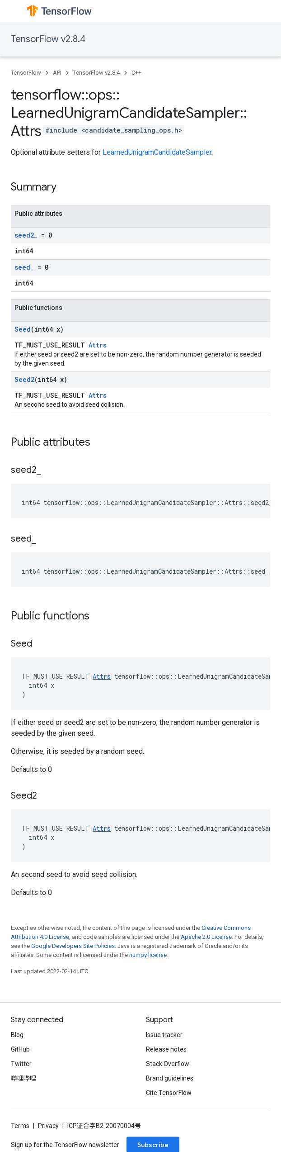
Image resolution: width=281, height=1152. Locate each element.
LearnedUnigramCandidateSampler (157, 152)
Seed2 (24, 379)
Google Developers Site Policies (73, 946)
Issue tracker (164, 1034)
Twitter (21, 1063)
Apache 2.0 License (206, 936)
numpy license (148, 955)
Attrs (98, 345)
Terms (20, 1125)
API (57, 72)
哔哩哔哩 (23, 1078)
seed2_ (25, 235)
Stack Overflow (167, 1063)
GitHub (20, 1049)
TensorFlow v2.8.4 (48, 39)
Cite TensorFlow (169, 1092)
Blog (17, 1034)
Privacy (48, 1125)
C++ (136, 72)
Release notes (166, 1049)
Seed (22, 329)
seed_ (24, 267)
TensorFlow (26, 72)
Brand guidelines (169, 1078)
